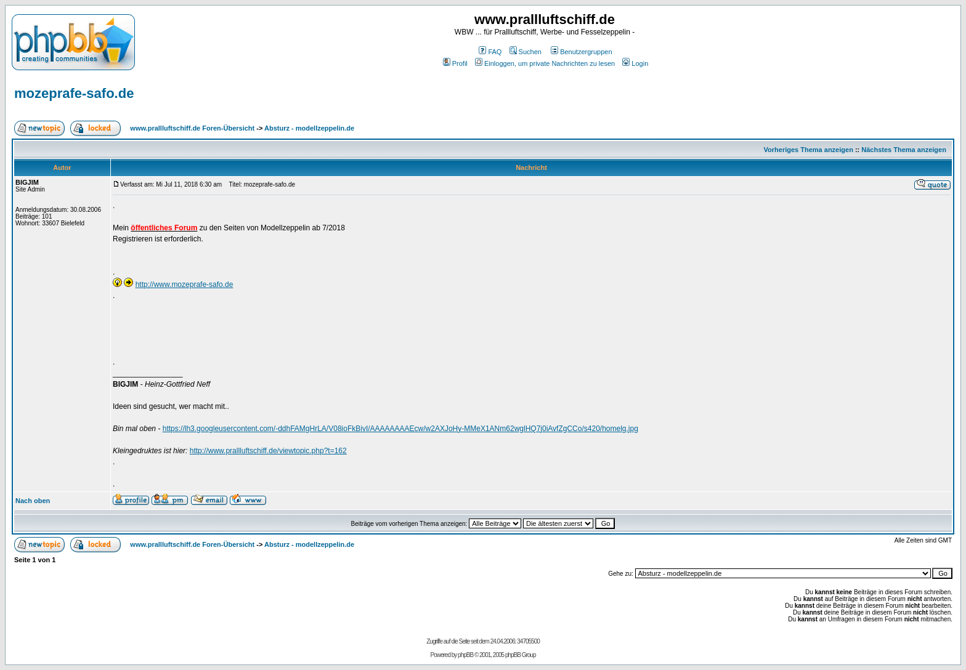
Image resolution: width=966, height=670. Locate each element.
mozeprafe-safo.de (74, 93)
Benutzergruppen (581, 51)
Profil (455, 63)
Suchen (525, 51)
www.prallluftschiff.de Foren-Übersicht (192, 128)
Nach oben (32, 500)
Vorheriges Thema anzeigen (808, 149)
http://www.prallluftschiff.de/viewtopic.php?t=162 (268, 450)
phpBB (465, 655)
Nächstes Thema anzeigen (903, 149)
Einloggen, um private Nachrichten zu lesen (545, 63)
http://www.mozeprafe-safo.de (184, 284)
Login (635, 63)
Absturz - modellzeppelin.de (309, 128)
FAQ (490, 51)
